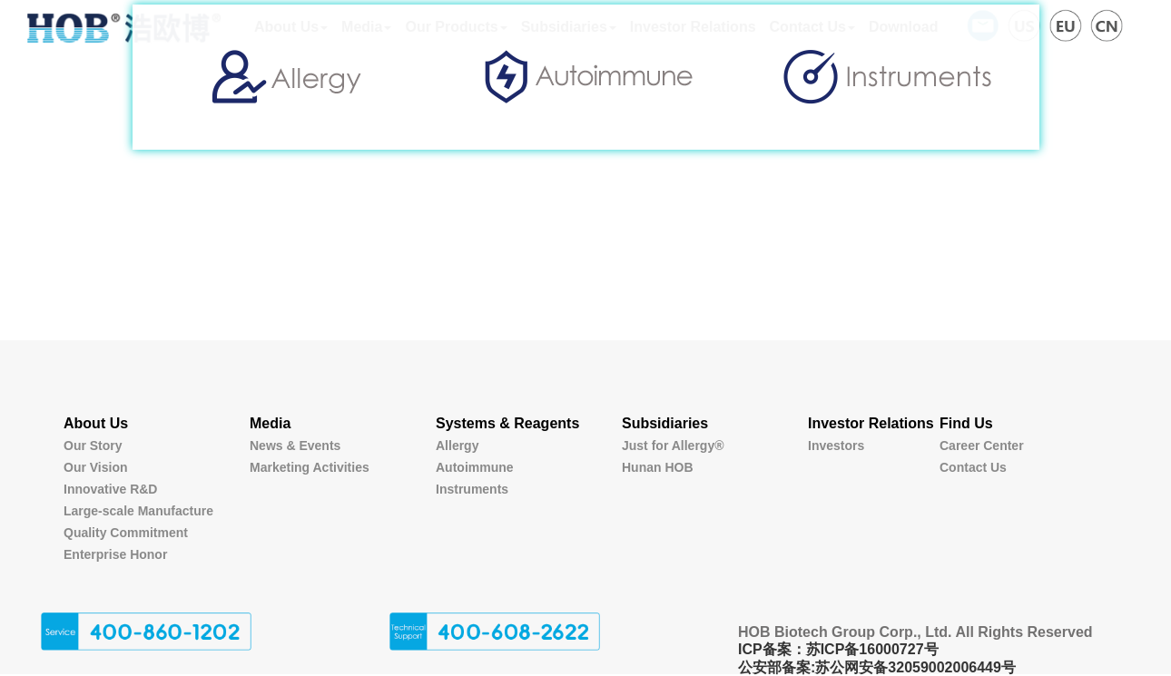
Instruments (472, 489)
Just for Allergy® (673, 445)
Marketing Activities (309, 467)
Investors (836, 445)
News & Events (295, 445)
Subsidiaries (665, 423)
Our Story (93, 445)
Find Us (966, 423)
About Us (96, 423)
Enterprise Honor (115, 554)
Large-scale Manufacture (138, 511)
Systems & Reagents (507, 423)
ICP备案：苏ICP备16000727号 (838, 649)
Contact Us (973, 467)
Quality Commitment (126, 532)
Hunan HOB (658, 467)
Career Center (982, 445)
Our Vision (96, 467)
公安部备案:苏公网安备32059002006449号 (877, 667)
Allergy (457, 445)
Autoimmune (475, 467)
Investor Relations (871, 423)
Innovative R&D (110, 489)
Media (270, 423)
